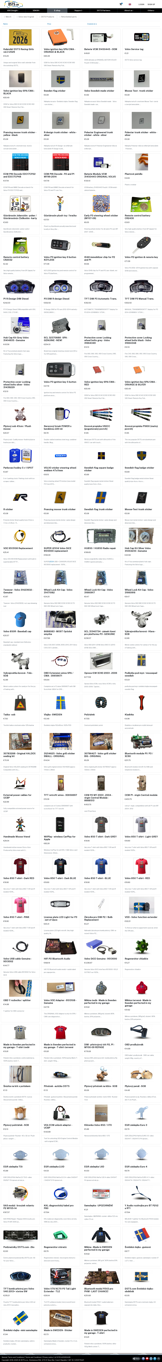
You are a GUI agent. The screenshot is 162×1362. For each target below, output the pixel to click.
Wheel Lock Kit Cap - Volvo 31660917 (98, 591)
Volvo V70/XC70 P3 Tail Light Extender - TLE (60, 1289)
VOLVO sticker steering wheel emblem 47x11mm (60, 468)
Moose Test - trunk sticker (139, 90)
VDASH (36, 10)
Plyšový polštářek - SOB (16, 1124)
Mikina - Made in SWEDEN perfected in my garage (98, 1248)
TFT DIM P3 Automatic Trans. (100, 298)
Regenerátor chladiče (136, 958)
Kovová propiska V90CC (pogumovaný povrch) (97, 427)
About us (128, 10)
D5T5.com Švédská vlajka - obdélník (139, 1289)
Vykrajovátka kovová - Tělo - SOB (18, 674)
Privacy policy (48, 1357)
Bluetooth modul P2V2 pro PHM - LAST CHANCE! (98, 1289)
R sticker (8, 509)
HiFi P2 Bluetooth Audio (57, 958)
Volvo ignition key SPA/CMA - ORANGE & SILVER (140, 383)
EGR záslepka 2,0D (54, 1166)
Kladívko (129, 714)
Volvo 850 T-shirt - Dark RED (18, 878)
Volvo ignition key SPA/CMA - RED (100, 383)
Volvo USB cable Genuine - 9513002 (17, 959)
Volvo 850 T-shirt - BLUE (97, 878)
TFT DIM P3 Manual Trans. (139, 298)
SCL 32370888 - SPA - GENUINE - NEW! (56, 338)
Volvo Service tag (134, 49)
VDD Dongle (12, 10)
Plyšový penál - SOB (135, 1085)
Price (49, 24)
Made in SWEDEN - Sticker (58, 1330)
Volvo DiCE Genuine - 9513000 (100, 958)
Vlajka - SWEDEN (53, 714)
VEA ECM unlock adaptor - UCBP (58, 1126)
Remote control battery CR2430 (137, 216)
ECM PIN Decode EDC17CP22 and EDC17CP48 (19, 175)
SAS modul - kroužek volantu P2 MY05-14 (18, 1206)
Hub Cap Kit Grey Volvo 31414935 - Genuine (16, 338)
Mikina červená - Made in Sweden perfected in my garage (138, 1003)
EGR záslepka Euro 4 (136, 1166)
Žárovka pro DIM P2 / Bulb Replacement (98, 918)
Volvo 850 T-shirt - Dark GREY (100, 836)
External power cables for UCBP (17, 796)
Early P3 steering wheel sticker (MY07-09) (101, 216)
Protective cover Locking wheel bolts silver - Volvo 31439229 (16, 384)
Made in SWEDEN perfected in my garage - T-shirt (100, 1331)
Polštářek (89, 714)
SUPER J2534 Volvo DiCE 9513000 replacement (57, 549)
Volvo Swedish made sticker (99, 90)
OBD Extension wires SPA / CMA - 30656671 (58, 674)
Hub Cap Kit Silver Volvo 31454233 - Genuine (138, 549)
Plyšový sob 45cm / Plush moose (17, 427)
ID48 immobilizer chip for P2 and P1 (99, 258)
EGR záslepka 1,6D (94, 1166)
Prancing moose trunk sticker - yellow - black (19, 133)
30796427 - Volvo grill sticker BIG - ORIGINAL (100, 754)
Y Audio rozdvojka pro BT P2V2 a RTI (141, 1206)
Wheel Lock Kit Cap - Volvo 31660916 (139, 591)
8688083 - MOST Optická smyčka (58, 632)
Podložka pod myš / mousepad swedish (141, 674)
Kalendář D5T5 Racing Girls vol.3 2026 (18, 50)
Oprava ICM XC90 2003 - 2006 (100, 672)
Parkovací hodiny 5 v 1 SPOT (18, 467)
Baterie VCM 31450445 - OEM (100, 49)
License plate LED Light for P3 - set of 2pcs (60, 918)
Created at (92, 24)
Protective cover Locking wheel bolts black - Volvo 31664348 (138, 340)
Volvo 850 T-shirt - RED (137, 878)
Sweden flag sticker (54, 90)
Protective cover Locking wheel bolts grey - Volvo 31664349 (97, 340)
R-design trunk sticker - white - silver (60, 133)
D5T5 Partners (103, 10)
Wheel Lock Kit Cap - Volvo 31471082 (58, 591)
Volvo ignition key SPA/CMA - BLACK (19, 92)
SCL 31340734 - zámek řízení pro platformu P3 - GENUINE (99, 632)
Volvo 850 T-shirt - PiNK (16, 916)
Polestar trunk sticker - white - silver (141, 133)
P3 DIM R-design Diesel (56, 298)
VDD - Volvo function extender (141, 916)
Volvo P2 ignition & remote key (141, 256)
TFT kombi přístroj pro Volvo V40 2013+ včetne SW (18, 1289)
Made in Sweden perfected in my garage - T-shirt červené (60, 1045)
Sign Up (151, 4)
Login (141, 4)
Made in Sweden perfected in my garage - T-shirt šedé (19, 1045)
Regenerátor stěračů (55, 1246)
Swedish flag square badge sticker (99, 468)
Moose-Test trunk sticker (138, 509)
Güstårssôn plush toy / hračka (60, 215)
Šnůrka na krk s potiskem (16, 1085)
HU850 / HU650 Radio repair (100, 548)
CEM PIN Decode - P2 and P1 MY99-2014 (59, 175)
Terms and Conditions (33, 1357)
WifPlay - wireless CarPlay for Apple (59, 837)
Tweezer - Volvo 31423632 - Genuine (18, 591)
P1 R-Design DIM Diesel (16, 298)
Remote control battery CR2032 (16, 258)
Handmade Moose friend (16, 836)
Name (5, 24)
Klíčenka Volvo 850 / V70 (98, 1124)
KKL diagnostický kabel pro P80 (59, 1206)
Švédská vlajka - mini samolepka (20, 1330)
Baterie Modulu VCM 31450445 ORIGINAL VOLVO (100, 175)
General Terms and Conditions (13, 1357)
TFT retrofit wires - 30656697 (60, 794)
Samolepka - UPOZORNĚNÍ (98, 1205)
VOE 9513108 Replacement (18, 548)
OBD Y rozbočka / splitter (17, 1000)
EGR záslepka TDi (12, 1166)
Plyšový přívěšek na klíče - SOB (100, 1085)
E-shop (57, 10)
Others (151, 10)
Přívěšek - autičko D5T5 (57, 1085)
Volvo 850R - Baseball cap (17, 631)
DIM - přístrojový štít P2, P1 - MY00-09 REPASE (99, 1045)
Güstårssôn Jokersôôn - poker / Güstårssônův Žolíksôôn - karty (20, 216)
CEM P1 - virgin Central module (141, 794)
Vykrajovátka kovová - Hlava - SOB (140, 632)
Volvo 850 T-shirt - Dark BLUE (60, 878)
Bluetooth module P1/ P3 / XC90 (139, 754)
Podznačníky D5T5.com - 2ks (18, 1246)
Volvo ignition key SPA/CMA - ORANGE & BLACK (59, 50)
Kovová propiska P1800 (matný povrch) (141, 427)
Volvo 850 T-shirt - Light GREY (141, 836)
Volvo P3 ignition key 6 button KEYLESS (60, 258)
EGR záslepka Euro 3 (136, 1124)
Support (78, 10)
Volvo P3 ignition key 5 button (60, 381)
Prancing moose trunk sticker (60, 509)
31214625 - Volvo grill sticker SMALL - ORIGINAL (59, 754)
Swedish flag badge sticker (139, 467)
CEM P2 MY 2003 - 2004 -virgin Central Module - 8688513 (98, 797)
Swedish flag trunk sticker (98, 509)
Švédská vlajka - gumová (138, 1246)
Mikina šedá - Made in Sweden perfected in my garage (100, 1001)
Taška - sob (9, 714)
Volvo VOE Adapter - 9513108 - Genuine (60, 1001)
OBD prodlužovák (134, 1044)
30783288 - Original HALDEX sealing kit (19, 754)
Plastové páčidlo (133, 173)
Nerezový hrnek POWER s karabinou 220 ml (57, 427)
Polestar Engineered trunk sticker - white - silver (98, 133)
